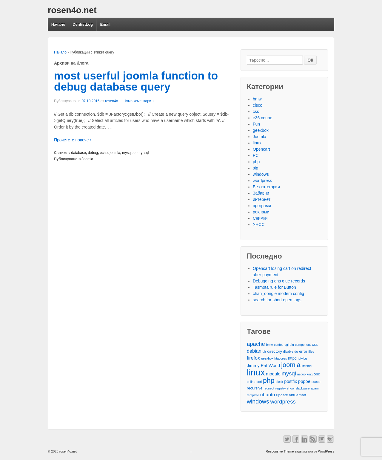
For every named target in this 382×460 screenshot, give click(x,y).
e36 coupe (262, 117)
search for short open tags (277, 299)
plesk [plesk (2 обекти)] (279, 381)
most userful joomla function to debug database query (136, 81)
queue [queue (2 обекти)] (316, 381)
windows (261, 174)
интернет (261, 199)
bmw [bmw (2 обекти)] (269, 344)
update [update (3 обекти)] (282, 395)
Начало (58, 24)
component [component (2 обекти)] (303, 344)
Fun (256, 124)
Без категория (266, 186)
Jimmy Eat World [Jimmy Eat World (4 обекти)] (263, 365)
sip (255, 168)
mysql (126, 153)
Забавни (261, 193)
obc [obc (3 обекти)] (317, 374)
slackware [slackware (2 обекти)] (302, 388)
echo (104, 153)
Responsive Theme (280, 451)
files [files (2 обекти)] (311, 351)
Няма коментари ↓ (139, 101)
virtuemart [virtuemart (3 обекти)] (297, 395)
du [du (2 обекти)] (296, 351)
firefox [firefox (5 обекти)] (253, 357)
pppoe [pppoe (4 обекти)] (304, 381)
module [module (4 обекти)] (273, 374)
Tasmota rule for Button (274, 287)
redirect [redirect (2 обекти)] (269, 388)
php (256, 161)
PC (255, 155)
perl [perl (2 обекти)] (259, 381)
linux (257, 142)
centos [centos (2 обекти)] (278, 344)
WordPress (326, 451)
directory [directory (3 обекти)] (274, 351)
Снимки (260, 218)
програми (262, 205)
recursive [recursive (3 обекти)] (254, 388)
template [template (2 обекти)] (253, 395)
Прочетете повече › (72, 139)
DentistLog (83, 24)
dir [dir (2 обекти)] (264, 351)
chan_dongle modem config (278, 293)
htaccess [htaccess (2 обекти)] (280, 358)
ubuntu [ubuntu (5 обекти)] (267, 394)
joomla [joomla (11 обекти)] (290, 365)
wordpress (262, 180)
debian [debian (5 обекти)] (254, 351)
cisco (257, 105)
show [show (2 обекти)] (290, 388)
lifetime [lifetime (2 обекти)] (307, 366)
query (137, 153)
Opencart (261, 149)
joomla (115, 153)
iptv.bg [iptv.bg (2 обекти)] (302, 358)
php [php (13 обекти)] (269, 381)
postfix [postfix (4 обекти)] (290, 381)
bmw (257, 99)
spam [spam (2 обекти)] (315, 388)
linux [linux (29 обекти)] (256, 372)
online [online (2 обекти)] (251, 381)
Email (105, 24)
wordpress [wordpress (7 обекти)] (282, 401)
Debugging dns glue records (279, 281)
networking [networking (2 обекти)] (305, 374)
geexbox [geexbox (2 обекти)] (267, 358)
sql (146, 153)
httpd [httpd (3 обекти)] (292, 358)
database (78, 153)
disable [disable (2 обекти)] (288, 351)
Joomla (87, 159)
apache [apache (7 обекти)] (256, 344)
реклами (261, 212)
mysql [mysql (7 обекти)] (289, 373)
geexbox (261, 130)
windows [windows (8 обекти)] (258, 401)
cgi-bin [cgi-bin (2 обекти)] (289, 344)
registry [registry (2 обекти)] (280, 388)
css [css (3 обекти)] (315, 344)
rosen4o (111, 101)
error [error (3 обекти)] (303, 351)
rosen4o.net (72, 10)
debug (93, 153)
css (256, 111)
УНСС (258, 224)
